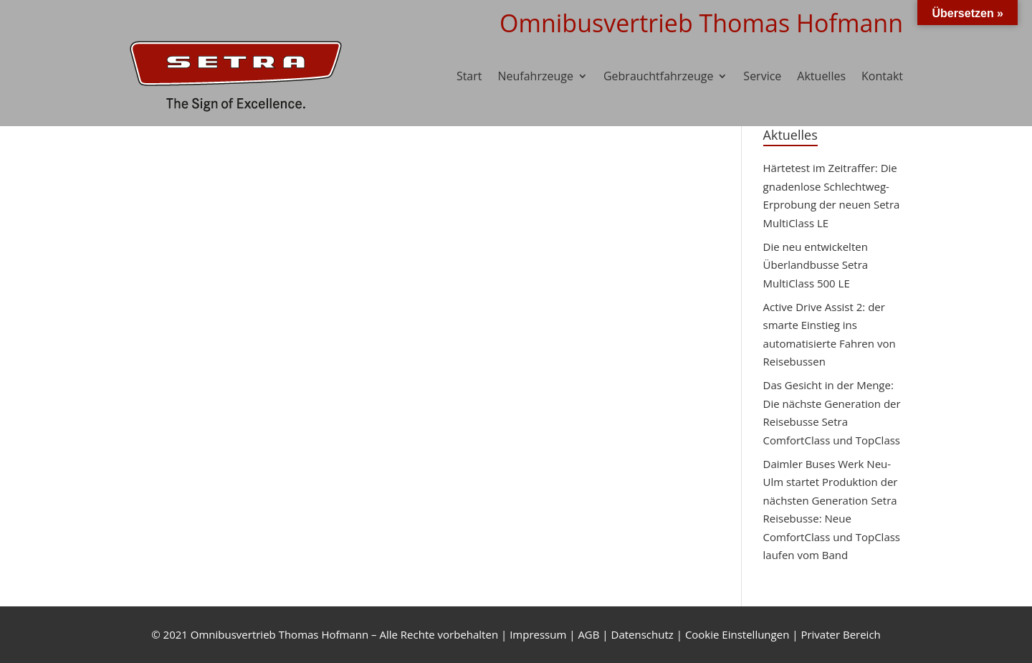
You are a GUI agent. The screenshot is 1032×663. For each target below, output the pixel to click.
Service (762, 76)
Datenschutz (642, 634)
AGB (588, 634)
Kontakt (882, 76)
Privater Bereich (840, 634)
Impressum (538, 634)
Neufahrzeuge (535, 76)
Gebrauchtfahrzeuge (658, 76)
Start (469, 76)
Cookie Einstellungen (737, 634)
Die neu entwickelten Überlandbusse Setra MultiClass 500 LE (816, 264)
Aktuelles (821, 76)
